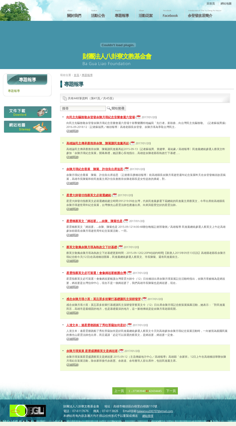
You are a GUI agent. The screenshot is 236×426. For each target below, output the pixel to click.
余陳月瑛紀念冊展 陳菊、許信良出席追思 (94, 169)
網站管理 (147, 416)
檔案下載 (27, 113)
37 (134, 391)
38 (137, 391)
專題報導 (122, 15)
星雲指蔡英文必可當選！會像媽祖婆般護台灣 (96, 273)
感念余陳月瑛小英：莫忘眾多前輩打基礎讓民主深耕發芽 (103, 299)
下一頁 (171, 391)
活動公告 (98, 15)
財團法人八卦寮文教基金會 (29, 9)
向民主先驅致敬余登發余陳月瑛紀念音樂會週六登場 (100, 117)
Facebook (170, 15)
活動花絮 (146, 15)
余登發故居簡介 (200, 15)
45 (160, 391)
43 (153, 391)
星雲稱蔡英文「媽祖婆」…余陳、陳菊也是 (94, 221)
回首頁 (211, 3)
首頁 (76, 75)
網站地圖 (226, 3)
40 (144, 391)
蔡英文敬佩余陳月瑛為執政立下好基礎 (91, 247)
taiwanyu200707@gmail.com (155, 411)
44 (156, 391)
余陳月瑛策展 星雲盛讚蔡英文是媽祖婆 (92, 351)
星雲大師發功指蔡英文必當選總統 (88, 195)
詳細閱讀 (72, 131)
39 (140, 391)
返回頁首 (227, 422)
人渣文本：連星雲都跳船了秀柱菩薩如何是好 (96, 325)
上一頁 (119, 391)
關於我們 (74, 15)
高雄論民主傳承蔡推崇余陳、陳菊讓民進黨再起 (97, 143)
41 (147, 391)
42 (150, 391)
